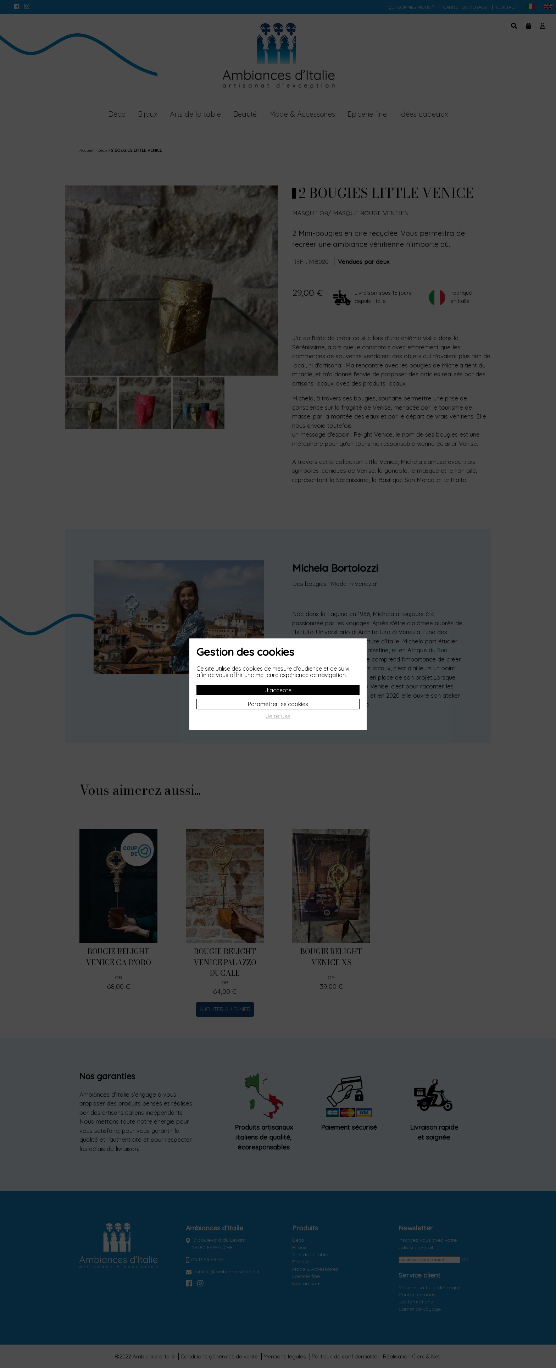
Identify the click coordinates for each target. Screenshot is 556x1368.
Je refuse (278, 716)
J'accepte (278, 690)
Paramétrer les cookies (278, 704)
